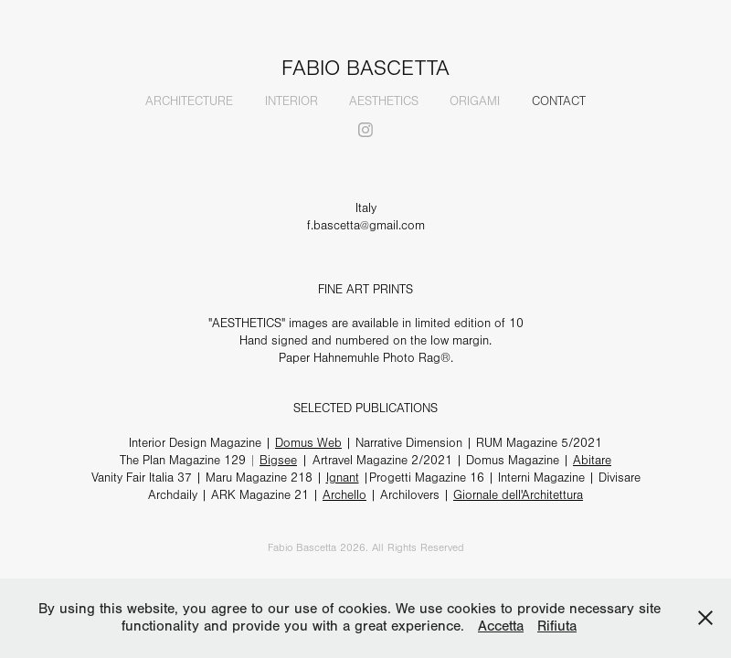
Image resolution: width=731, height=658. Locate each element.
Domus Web (308, 443)
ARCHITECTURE (189, 101)
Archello (344, 495)
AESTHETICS (383, 101)
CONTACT (559, 101)
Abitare (592, 460)
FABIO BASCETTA (365, 68)
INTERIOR (291, 101)
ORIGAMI (475, 101)
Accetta (501, 626)
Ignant (342, 478)
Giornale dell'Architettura (518, 495)
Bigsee (278, 460)
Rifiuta (557, 626)
